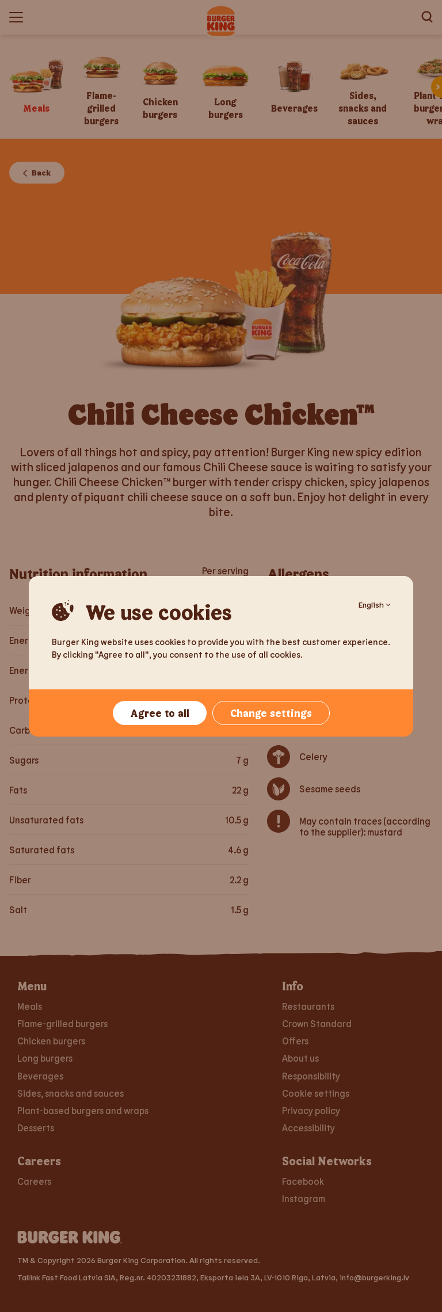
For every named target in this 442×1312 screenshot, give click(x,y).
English (374, 604)
